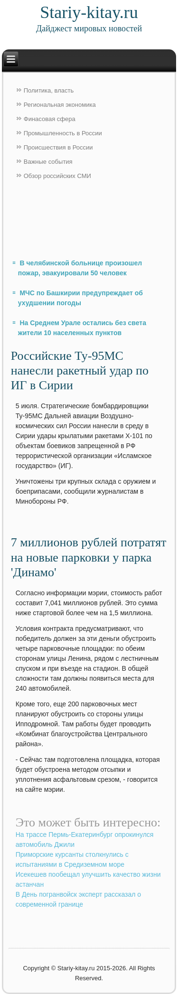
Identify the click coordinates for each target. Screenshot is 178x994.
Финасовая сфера (49, 118)
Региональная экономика (60, 104)
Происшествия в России (58, 147)
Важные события (48, 161)
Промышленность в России (63, 133)
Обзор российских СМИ (57, 175)
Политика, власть (49, 90)
